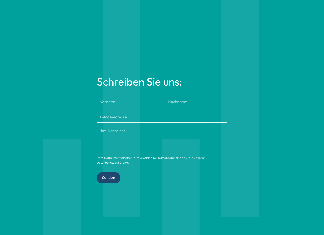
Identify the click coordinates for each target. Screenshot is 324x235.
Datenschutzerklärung (112, 163)
